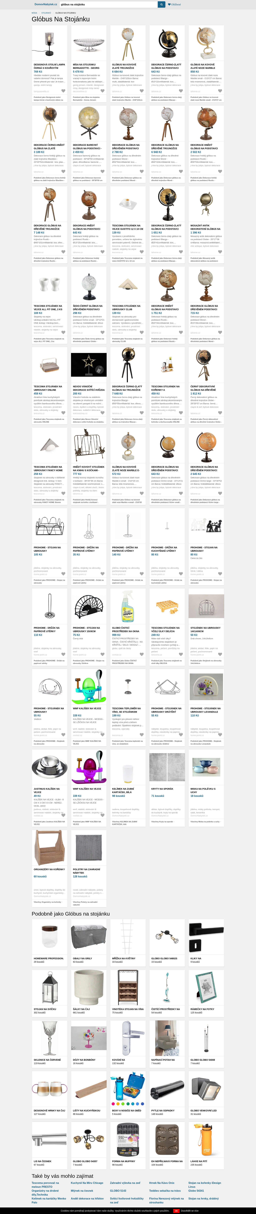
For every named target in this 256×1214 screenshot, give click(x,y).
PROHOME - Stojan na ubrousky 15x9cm (86, 630)
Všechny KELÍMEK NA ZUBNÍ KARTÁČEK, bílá (124, 823)
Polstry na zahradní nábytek (86, 871)
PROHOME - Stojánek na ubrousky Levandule (206, 710)
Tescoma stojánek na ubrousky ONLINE (48, 388)
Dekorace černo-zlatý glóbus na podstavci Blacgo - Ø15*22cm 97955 (166, 68)
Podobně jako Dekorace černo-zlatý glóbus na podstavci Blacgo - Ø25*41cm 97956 (166, 261)
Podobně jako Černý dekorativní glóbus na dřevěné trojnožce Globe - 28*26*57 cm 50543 (206, 421)
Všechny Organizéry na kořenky (47, 902)
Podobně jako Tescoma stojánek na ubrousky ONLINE (49, 420)
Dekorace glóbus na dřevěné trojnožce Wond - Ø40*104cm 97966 (165, 148)
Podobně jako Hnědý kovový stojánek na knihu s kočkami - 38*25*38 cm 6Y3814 (85, 502)
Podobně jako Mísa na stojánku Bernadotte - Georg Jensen (86, 98)
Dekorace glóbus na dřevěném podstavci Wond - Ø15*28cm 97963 (204, 309)
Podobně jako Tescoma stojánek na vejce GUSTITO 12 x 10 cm (127, 259)
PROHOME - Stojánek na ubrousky (49, 710)
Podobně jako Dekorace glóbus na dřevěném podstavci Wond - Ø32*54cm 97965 (127, 180)
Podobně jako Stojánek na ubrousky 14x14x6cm (206, 662)
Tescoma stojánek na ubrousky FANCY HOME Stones (48, 470)
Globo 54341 (196, 1190)
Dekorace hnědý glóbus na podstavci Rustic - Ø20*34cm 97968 (165, 309)
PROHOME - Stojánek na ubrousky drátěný (166, 710)
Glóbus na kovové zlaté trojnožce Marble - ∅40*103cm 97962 (128, 68)
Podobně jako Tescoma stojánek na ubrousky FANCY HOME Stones (49, 501)
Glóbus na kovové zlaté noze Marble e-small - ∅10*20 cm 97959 (126, 470)
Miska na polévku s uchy (203, 791)
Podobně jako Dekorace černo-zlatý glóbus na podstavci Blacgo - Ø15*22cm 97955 (166, 100)
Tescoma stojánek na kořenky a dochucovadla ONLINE (165, 390)
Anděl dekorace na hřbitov (87, 1198)
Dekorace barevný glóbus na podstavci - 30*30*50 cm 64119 (87, 148)
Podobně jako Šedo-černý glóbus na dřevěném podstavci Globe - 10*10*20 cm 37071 (88, 341)
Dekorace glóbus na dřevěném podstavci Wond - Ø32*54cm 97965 (126, 148)
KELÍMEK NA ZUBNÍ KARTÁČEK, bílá (123, 791)
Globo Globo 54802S (164, 958)
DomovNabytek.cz (46, 4)
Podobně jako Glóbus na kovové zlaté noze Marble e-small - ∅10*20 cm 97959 (127, 502)
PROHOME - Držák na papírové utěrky (86, 549)
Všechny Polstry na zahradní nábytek (85, 903)
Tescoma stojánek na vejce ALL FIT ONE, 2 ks (48, 308)
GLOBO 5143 (118, 1190)
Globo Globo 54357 (85, 1161)
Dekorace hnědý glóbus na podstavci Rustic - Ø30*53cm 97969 (205, 148)
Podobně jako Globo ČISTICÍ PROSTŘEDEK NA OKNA (124, 662)
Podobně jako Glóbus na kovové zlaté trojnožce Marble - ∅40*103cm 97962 (127, 100)
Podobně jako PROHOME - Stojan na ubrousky (49, 581)
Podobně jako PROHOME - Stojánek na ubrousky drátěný (166, 742)
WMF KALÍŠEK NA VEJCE (87, 708)
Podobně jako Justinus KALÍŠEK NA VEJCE (49, 823)
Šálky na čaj (81, 1009)
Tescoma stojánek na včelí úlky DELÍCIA (165, 630)
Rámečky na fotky (202, 1009)
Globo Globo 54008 (203, 1060)
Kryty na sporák (162, 789)
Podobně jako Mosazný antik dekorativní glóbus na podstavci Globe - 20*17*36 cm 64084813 (204, 261)
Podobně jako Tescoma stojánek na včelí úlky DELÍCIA (166, 662)
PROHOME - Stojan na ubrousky (47, 549)
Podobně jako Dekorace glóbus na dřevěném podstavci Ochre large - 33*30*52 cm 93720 (205, 502)
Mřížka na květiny (123, 958)
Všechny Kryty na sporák (162, 822)
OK (176, 1211)
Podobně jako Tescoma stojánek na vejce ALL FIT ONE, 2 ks (49, 340)
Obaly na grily (82, 958)
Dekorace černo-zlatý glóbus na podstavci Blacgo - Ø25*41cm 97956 (166, 229)
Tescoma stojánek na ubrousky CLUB (126, 308)
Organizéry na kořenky (49, 869)
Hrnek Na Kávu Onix (161, 1183)
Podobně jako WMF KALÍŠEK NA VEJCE (87, 742)
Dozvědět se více (190, 1210)
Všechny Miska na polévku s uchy (205, 822)
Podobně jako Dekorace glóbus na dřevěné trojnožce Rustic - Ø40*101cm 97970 (48, 261)
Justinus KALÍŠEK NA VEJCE (47, 791)
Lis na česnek (42, 1161)
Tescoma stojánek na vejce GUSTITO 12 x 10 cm (127, 227)
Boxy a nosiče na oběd (126, 1110)
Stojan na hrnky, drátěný (203, 1198)
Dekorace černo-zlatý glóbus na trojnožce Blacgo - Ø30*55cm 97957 (127, 390)
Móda (34, 13)
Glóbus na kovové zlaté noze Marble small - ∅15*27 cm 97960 (205, 68)
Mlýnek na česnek (82, 1190)
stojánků (46, 13)
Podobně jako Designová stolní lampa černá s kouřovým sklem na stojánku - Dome (48, 100)
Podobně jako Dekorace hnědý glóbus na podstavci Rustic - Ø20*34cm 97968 (164, 341)
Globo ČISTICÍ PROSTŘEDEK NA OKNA (125, 630)
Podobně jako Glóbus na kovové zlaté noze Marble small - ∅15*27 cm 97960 (206, 100)
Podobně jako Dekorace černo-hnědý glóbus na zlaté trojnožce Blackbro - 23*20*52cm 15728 (49, 180)
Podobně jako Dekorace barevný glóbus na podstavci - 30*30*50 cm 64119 (87, 180)
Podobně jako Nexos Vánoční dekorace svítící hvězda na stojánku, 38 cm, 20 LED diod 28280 (88, 421)
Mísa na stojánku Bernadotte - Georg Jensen (86, 68)
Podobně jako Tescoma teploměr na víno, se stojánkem (127, 742)
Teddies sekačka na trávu (165, 1190)
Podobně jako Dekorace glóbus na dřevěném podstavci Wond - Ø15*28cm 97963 (205, 341)
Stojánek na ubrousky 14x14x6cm (205, 630)
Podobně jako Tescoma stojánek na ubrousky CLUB (127, 340)
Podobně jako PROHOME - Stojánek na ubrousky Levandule (206, 742)
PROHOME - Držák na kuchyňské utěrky (164, 549)
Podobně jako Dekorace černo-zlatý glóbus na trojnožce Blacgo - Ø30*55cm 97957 (127, 421)
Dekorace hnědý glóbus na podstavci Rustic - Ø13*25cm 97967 (87, 229)
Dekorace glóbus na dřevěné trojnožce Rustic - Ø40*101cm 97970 (49, 229)
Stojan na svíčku (45, 1009)
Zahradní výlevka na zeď (125, 1183)
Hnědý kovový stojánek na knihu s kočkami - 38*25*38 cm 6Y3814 (88, 470)
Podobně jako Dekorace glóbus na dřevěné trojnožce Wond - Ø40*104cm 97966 (166, 180)
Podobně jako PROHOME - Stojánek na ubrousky (49, 742)
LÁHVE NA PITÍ (199, 1161)
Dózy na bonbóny (84, 1060)
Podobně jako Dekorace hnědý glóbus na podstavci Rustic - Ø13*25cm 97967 (86, 261)
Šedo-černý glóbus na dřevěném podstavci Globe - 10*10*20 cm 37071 (88, 309)
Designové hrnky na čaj (49, 1110)
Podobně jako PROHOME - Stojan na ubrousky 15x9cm (88, 662)
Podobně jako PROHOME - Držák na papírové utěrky (88, 581)
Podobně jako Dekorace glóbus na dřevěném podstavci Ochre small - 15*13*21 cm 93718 (166, 502)
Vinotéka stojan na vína (128, 1009)
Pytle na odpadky (163, 1110)
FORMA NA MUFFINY (123, 1161)
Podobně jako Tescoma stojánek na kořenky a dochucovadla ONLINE (166, 420)
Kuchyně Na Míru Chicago (87, 1183)
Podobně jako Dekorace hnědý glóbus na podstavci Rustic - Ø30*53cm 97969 (204, 180)
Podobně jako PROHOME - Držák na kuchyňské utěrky (166, 581)
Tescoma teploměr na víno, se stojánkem (126, 710)
